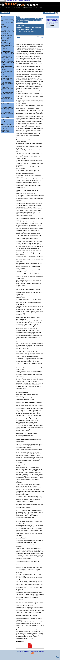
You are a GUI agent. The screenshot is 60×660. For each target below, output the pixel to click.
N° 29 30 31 (7, 48)
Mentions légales (34, 651)
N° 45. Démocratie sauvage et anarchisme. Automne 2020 (7, 114)
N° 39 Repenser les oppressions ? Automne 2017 (7, 84)
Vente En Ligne (5, 121)
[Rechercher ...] (49, 13)
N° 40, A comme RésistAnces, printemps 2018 (7, 89)
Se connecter (6, 12)
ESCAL (55, 659)
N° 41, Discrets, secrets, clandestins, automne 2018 (7, 94)
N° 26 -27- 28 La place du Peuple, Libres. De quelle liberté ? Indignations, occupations (7, 44)
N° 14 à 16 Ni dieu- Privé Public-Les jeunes (7, 30)
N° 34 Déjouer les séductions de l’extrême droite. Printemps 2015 (7, 61)
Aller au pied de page (28, 0)
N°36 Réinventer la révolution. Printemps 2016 (6, 71)
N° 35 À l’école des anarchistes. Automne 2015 (7, 66)
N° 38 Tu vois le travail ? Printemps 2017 (7, 79)
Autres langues (7, 117)
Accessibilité (3, 0)
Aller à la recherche (19, 0)
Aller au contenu (10, 0)
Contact (26, 651)
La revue (7, 119)
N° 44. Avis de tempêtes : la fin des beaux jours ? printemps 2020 (7, 109)
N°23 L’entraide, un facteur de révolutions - (29, 20)
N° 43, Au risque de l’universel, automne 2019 (7, 104)
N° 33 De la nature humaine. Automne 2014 (7, 57)
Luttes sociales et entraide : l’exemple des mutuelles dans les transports (52, 21)
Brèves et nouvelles (6, 124)
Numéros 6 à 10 (7, 23)
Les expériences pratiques (22, 22)
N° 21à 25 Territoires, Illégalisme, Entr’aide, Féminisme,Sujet (29, 18)
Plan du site (20, 651)
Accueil (18, 16)
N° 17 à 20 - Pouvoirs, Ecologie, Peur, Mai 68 (7, 34)
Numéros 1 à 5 (7, 19)
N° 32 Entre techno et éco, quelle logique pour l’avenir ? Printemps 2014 (7, 53)
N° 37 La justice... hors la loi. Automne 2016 (7, 75)
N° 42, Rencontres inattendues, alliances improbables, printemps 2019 (7, 99)
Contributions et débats (7, 126)
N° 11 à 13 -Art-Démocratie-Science (7, 27)
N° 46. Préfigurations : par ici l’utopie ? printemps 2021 (6, 130)
